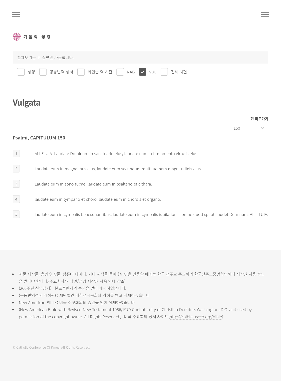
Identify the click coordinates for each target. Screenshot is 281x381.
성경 (31, 72)
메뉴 (265, 14)
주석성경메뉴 (16, 14)
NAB (131, 72)
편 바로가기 (259, 118)
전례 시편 (179, 72)
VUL (152, 72)
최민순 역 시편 (100, 72)
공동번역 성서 (61, 72)
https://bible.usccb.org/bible (196, 316)
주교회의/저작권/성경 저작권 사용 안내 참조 (87, 281)
